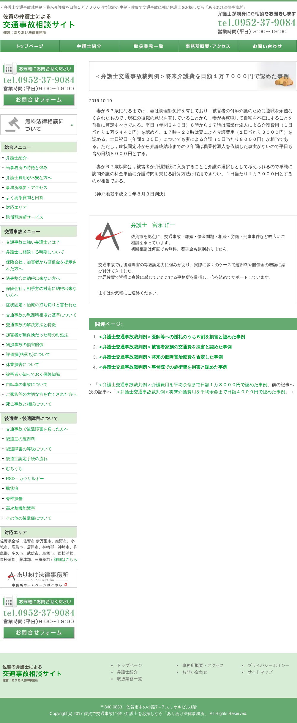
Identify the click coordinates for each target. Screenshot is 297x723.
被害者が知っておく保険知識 (33, 374)
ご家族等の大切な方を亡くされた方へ (41, 394)
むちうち (14, 468)
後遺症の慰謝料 (20, 438)
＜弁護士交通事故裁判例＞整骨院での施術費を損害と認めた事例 (162, 367)
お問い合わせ (267, 46)
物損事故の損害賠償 (24, 344)
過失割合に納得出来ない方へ (33, 278)
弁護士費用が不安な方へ (29, 177)
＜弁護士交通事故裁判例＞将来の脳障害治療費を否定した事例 (160, 356)
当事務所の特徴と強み (27, 167)
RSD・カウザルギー (25, 478)
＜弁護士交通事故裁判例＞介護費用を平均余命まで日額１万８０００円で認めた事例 (182, 384)
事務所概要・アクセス (208, 46)
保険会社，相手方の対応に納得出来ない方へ (41, 291)
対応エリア (16, 207)
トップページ (29, 46)
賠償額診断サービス (24, 217)
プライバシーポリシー (268, 665)
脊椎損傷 (14, 498)
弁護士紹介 (89, 46)
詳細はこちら (65, 559)
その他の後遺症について (29, 518)
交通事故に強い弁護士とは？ (33, 242)
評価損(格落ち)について (28, 354)
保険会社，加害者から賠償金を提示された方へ (41, 265)
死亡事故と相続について (29, 404)
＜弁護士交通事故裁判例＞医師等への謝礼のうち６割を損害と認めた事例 (171, 336)
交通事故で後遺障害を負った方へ (37, 429)
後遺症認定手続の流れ (27, 458)
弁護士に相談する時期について (35, 252)
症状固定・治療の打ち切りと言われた (41, 304)
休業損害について (22, 364)
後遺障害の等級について (29, 448)
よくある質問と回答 (24, 197)
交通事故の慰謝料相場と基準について (41, 314)
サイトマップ (260, 672)
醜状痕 (12, 488)
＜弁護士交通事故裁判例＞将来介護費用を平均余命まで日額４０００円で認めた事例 (200, 391)
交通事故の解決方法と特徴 (31, 324)
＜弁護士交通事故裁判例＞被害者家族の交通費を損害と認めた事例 (165, 346)
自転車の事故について (27, 384)
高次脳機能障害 (20, 508)
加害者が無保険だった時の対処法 (37, 334)
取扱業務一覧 (148, 46)
